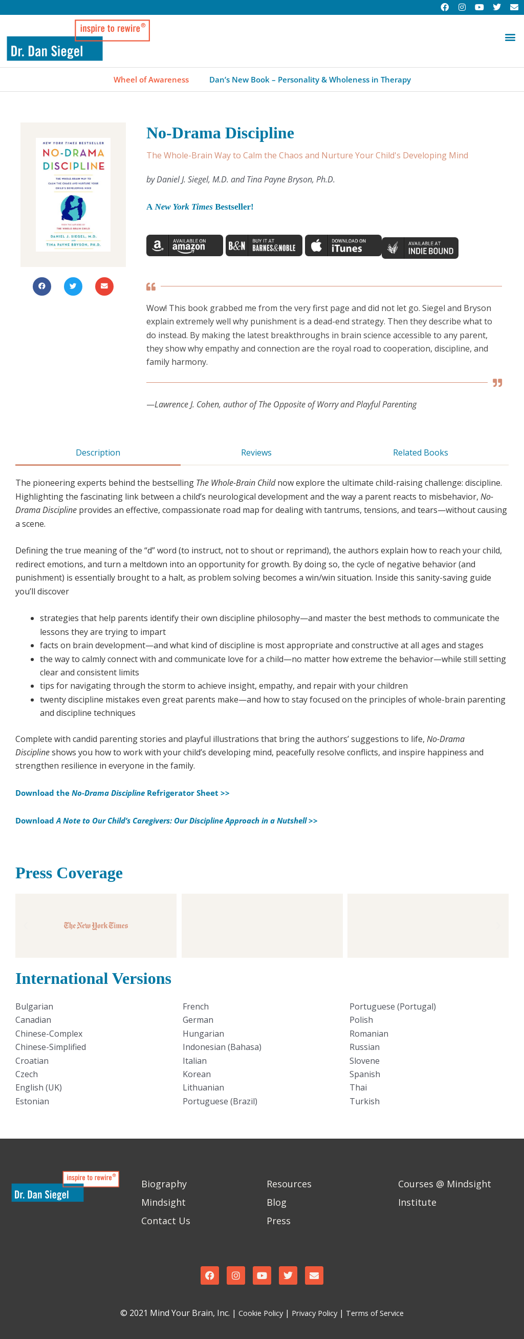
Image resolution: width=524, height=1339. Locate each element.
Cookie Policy (254, 1313)
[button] (510, 37)
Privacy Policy (314, 1313)
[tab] (98, 453)
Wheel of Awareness (145, 79)
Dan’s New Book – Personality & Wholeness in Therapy (312, 79)
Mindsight (163, 1202)
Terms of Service (380, 1313)
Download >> (182, 820)
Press (279, 1220)
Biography (164, 1184)
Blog (277, 1202)
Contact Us (165, 1220)
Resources (289, 1184)
